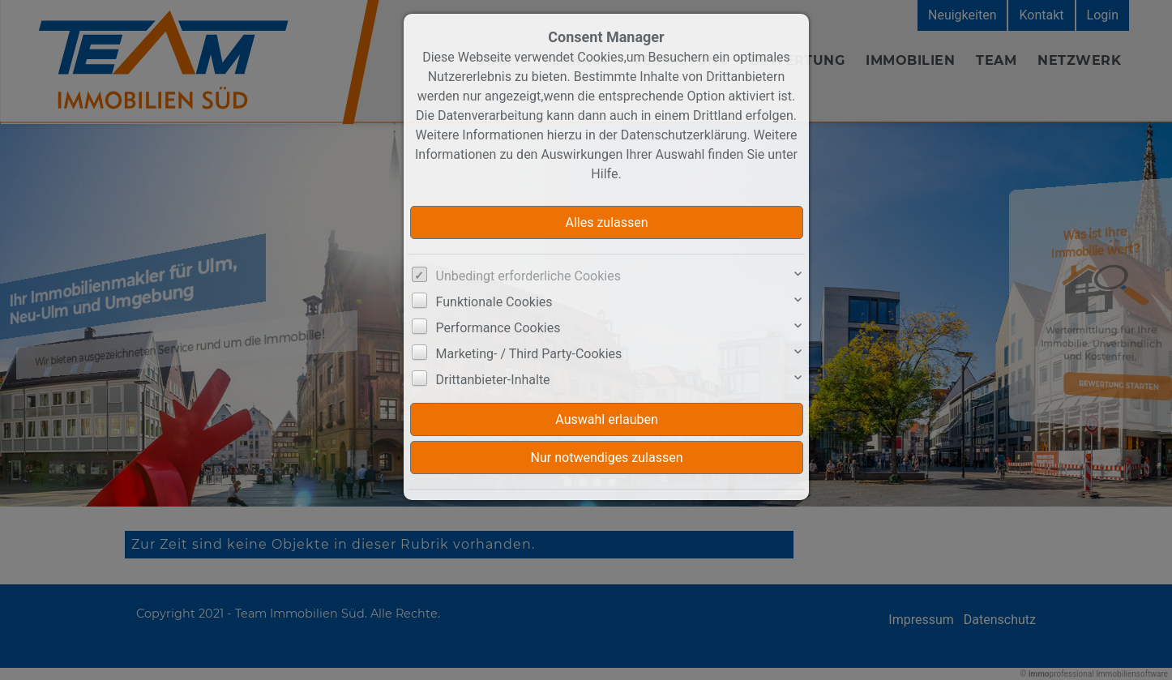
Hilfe (604, 174)
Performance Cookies (498, 328)
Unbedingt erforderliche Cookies (528, 276)
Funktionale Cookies (494, 302)
